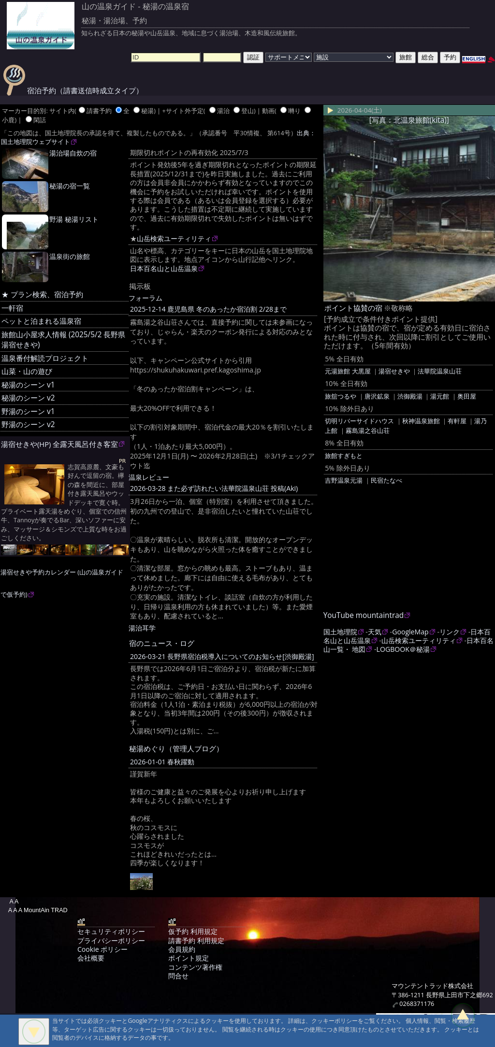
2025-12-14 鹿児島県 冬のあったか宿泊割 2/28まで (208, 309)
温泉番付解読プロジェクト (44, 358)
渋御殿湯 (409, 396)
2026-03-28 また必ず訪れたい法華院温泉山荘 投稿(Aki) (214, 488)
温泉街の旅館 (69, 256)
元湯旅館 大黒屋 (347, 371)
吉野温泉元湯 (344, 480)
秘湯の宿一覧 (69, 185)
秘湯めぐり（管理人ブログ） (176, 748)
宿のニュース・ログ (161, 643)
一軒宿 (12, 308)
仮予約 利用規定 (193, 931)
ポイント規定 (188, 957)
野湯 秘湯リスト (74, 219)
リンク (449, 631)
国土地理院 (340, 631)
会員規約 (181, 949)
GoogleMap (410, 631)
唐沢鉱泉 (377, 396)
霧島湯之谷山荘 (368, 430)
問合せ (178, 975)
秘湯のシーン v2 (28, 398)
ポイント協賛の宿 (353, 308)
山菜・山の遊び (26, 371)
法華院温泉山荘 (440, 371)
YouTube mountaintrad (363, 615)
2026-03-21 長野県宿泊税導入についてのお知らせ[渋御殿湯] (222, 656)
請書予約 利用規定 (196, 940)
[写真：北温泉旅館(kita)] (409, 120)
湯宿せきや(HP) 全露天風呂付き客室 (59, 444)
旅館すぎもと (344, 455)
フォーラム (145, 297)
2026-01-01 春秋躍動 (162, 761)
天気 (374, 631)
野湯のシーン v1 (28, 411)
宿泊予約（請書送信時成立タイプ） (73, 91)
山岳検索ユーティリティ (174, 238)
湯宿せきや (394, 371)
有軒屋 (457, 420)
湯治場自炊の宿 (73, 153)
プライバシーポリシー (111, 940)
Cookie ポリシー (102, 949)
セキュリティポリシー (111, 931)
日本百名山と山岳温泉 (164, 268)
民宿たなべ (386, 480)
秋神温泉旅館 (421, 420)
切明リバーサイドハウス (359, 420)
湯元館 (439, 396)
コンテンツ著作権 (195, 967)
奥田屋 (466, 396)
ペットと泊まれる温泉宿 (41, 321)
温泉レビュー (149, 477)
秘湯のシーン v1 (28, 385)
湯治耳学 (142, 627)
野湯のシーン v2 (28, 424)
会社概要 (90, 957)
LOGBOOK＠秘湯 (403, 649)
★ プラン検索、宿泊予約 (42, 294)
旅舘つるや (340, 396)
